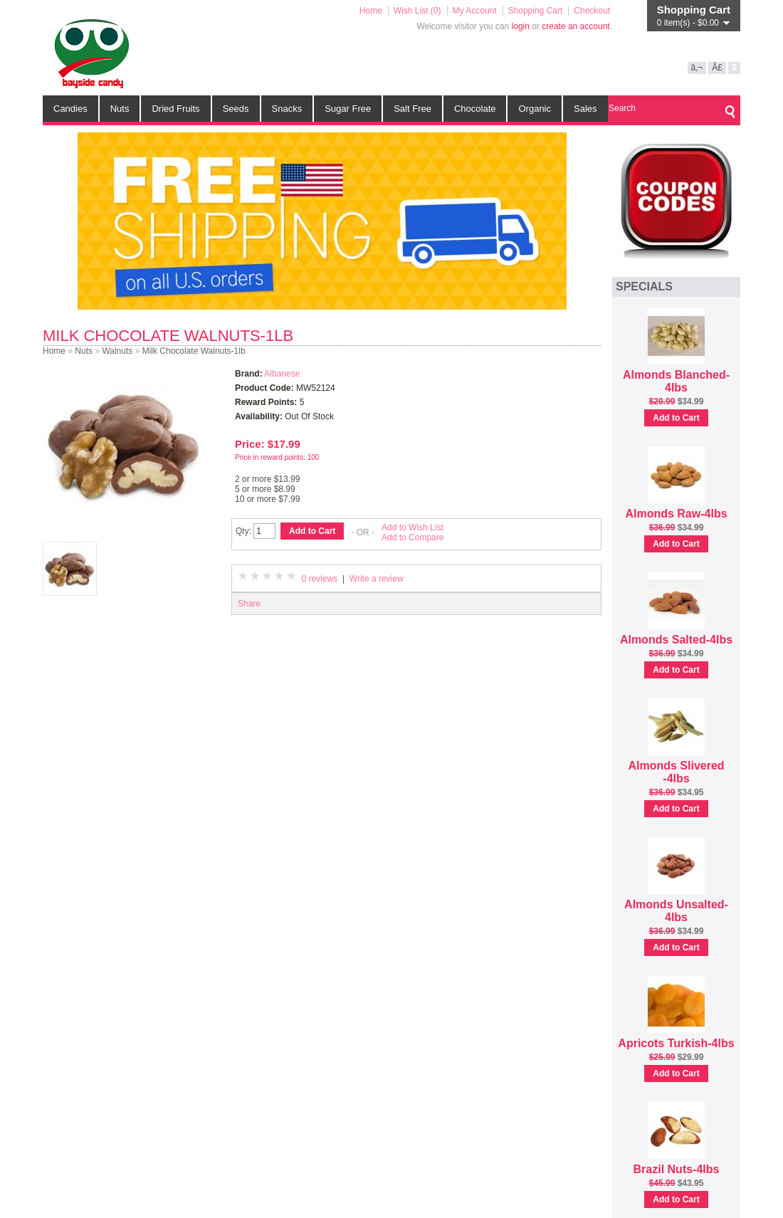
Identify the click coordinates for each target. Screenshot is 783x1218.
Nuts (120, 108)
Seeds (236, 108)
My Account (475, 11)
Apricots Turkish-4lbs (676, 1043)
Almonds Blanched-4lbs (676, 381)
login (521, 26)
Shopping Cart (535, 11)
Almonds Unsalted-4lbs (676, 910)
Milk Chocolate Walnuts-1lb (194, 351)
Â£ (717, 68)
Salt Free (412, 108)
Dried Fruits (175, 108)
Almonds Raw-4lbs (676, 514)
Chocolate (475, 108)
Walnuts (117, 351)
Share (249, 604)
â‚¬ (697, 68)
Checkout (592, 11)
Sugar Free (348, 108)
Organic (534, 108)
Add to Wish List (412, 527)
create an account (575, 26)
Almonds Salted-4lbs (676, 640)
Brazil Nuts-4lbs (677, 1169)
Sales (585, 108)
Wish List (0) (417, 11)
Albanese (282, 374)
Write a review (377, 579)
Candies (70, 108)
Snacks (287, 108)
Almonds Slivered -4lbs (676, 772)
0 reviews (320, 579)
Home (370, 11)
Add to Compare (412, 537)
